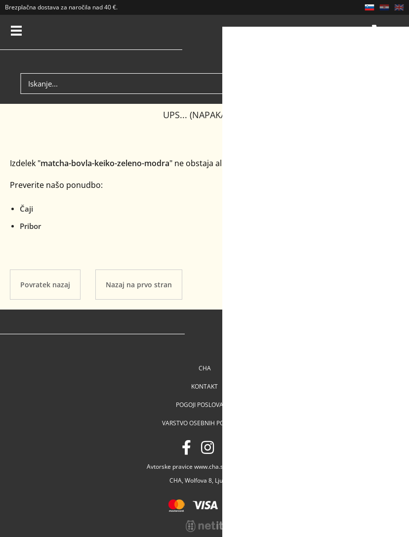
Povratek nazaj (45, 284)
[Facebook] (186, 447)
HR (384, 7)
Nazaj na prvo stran (139, 284)
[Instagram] (207, 447)
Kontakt (204, 386)
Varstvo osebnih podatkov (204, 423)
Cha (205, 368)
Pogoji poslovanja (204, 405)
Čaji (26, 209)
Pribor (30, 226)
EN (399, 7)
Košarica (379, 32)
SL (369, 7)
